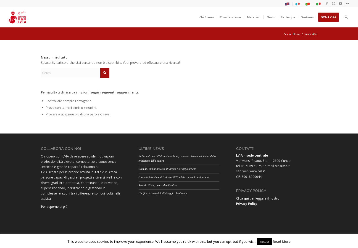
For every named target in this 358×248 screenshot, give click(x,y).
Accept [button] (264, 242)
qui (246, 198)
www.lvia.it (257, 171)
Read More (282, 241)
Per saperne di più (54, 206)
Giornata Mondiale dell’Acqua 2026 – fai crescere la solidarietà (174, 177)
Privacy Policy (246, 203)
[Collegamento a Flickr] (347, 3)
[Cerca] (346, 17)
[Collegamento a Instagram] (333, 3)
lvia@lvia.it (282, 166)
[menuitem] (287, 4)
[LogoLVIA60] (17, 17)
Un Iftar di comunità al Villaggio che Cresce (163, 193)
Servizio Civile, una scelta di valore (158, 185)
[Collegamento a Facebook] (327, 3)
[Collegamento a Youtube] (340, 3)
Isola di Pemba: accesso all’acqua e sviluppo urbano (167, 169)
